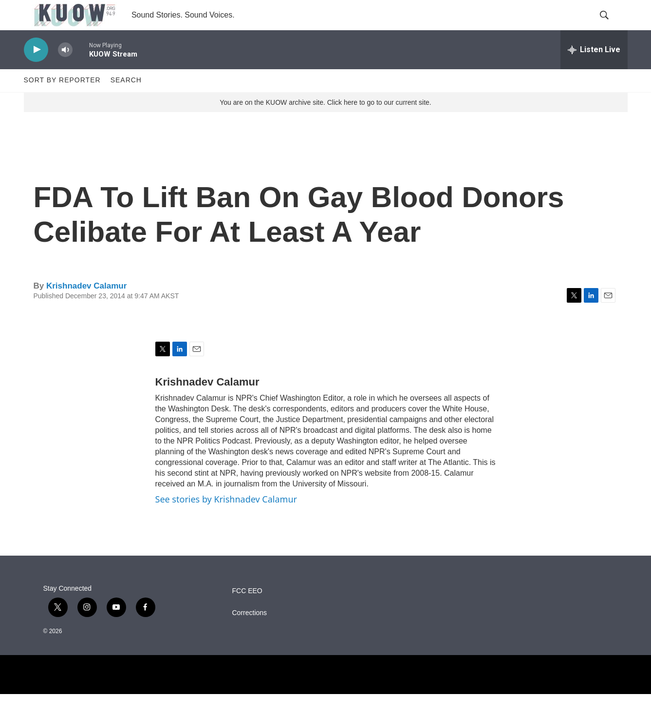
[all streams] (594, 70)
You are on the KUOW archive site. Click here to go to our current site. (325, 123)
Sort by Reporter (62, 101)
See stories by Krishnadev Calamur (226, 520)
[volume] (65, 71)
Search (126, 101)
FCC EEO (247, 612)
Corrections (249, 634)
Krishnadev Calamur (86, 306)
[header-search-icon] (612, 25)
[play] (36, 71)
